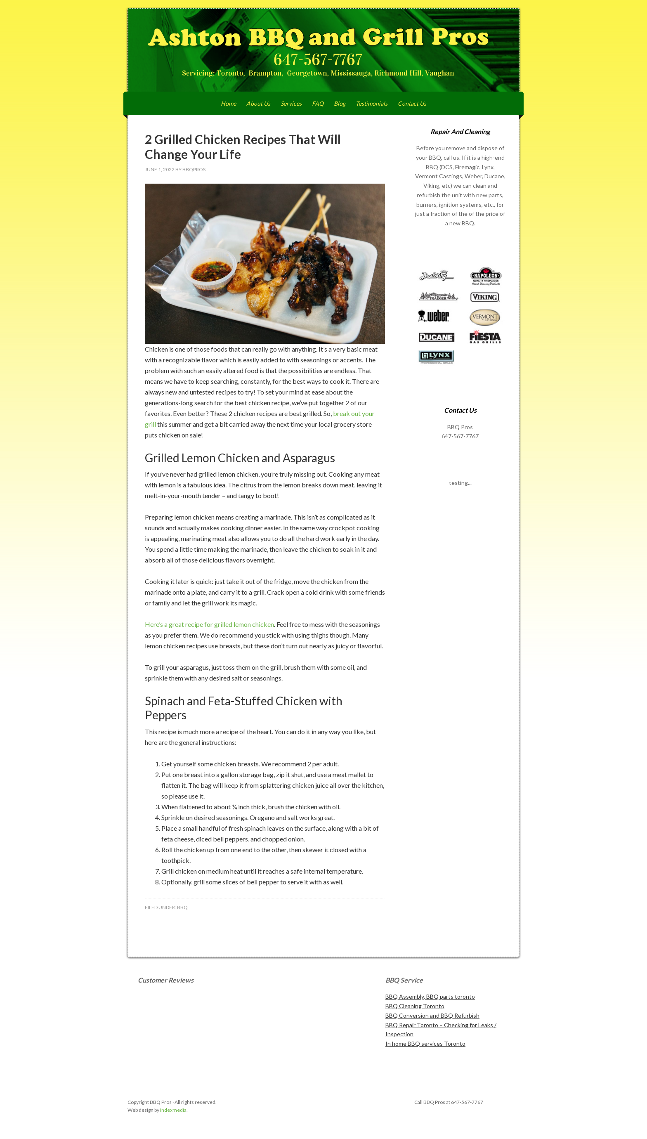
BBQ (182, 907)
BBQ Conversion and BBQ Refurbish (432, 1015)
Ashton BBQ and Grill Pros (323, 50)
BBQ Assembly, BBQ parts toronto (430, 996)
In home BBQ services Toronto (425, 1043)
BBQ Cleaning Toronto (414, 1005)
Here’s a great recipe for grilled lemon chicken (209, 624)
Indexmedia (173, 1110)
